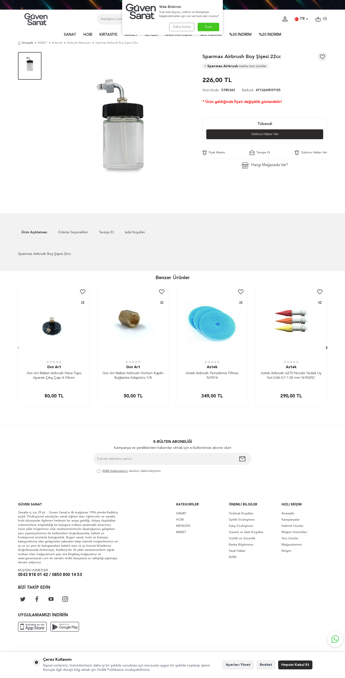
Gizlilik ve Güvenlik (242, 538)
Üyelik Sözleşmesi (242, 519)
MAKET (131, 35)
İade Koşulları (135, 232)
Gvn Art (54, 367)
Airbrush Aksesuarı (79, 43)
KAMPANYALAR (178, 35)
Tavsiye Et (260, 152)
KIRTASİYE (108, 35)
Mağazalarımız (292, 544)
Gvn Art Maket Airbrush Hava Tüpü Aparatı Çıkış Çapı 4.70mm (54, 376)
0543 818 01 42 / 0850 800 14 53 (50, 575)
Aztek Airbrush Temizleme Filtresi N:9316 (212, 376)
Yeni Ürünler (290, 538)
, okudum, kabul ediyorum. (129, 471)
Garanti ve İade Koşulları (246, 532)
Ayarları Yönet (238, 664)
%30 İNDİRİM (240, 35)
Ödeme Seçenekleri (73, 232)
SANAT (70, 35)
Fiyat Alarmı (213, 152)
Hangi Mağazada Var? (265, 165)
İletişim (286, 550)
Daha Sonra (181, 27)
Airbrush (57, 43)
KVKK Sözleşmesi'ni (115, 471)
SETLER (151, 35)
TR (301, 19)
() (321, 19)
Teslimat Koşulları (241, 513)
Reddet (266, 664)
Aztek (212, 367)
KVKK (232, 557)
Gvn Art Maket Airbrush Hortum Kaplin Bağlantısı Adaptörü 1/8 (133, 376)
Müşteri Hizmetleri (294, 532)
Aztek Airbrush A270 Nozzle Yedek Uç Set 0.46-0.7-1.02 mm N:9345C (291, 376)
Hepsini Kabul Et (295, 664)
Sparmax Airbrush (235, 66)
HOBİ (87, 35)
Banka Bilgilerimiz (241, 544)
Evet (208, 27)
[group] (122, 125)
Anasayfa (25, 43)
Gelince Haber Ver (265, 134)
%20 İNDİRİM (270, 35)
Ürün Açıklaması (34, 232)
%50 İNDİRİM (210, 35)
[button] (18, 347)
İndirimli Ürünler (292, 526)
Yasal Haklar (237, 550)
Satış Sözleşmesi (241, 526)
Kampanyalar (290, 519)
